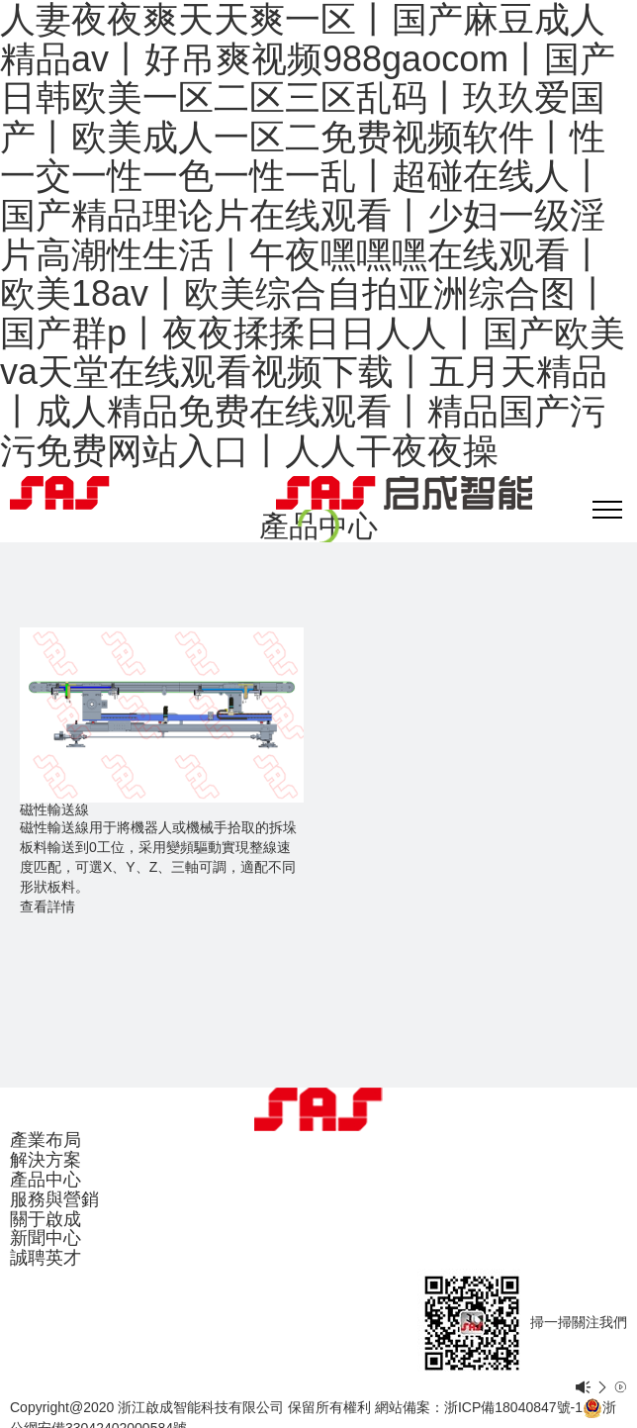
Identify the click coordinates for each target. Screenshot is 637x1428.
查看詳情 (47, 906)
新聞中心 (45, 1238)
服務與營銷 (54, 1199)
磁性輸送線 (54, 809)
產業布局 (45, 1140)
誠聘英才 (45, 1258)
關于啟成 (45, 1219)
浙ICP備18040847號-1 (513, 1407)
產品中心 (45, 1180)
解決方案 (45, 1160)
